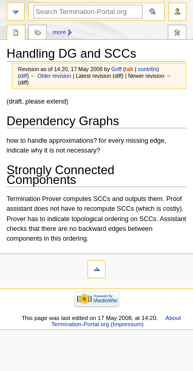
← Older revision (50, 76)
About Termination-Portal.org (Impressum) (116, 321)
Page (16, 33)
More (59, 32)
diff (23, 76)
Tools (177, 33)
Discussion (37, 33)
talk (129, 69)
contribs (147, 69)
